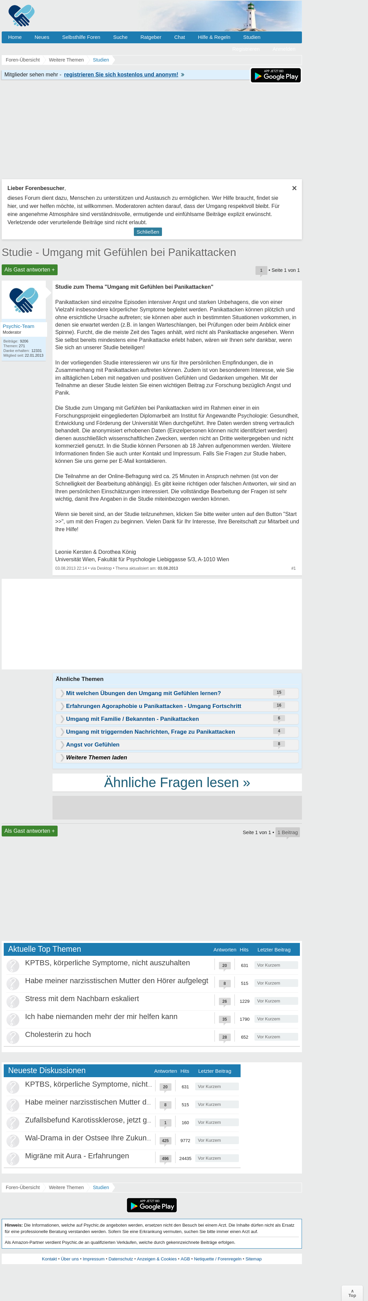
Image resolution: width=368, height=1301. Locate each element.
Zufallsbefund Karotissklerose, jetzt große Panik (104, 1120)
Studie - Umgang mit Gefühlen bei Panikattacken (119, 252)
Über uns (70, 1258)
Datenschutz (120, 1258)
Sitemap (253, 1258)
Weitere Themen (66, 1187)
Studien (252, 37)
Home (15, 37)
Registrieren (246, 49)
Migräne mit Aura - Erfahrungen (77, 1156)
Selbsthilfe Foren (81, 37)
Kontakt (49, 1258)
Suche (120, 37)
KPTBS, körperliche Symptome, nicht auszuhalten (107, 963)
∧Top (352, 1293)
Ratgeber (150, 37)
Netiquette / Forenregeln (217, 1258)
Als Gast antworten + (29, 270)
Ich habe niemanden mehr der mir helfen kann (101, 1016)
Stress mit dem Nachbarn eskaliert (82, 998)
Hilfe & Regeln (214, 37)
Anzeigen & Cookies (157, 1258)
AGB (185, 1258)
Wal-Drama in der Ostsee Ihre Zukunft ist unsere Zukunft (118, 1138)
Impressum (93, 1258)
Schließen (148, 232)
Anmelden (283, 49)
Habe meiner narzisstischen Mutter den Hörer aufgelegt (116, 980)
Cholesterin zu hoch (58, 1034)
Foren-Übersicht (23, 1187)
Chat (179, 37)
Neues (42, 37)
